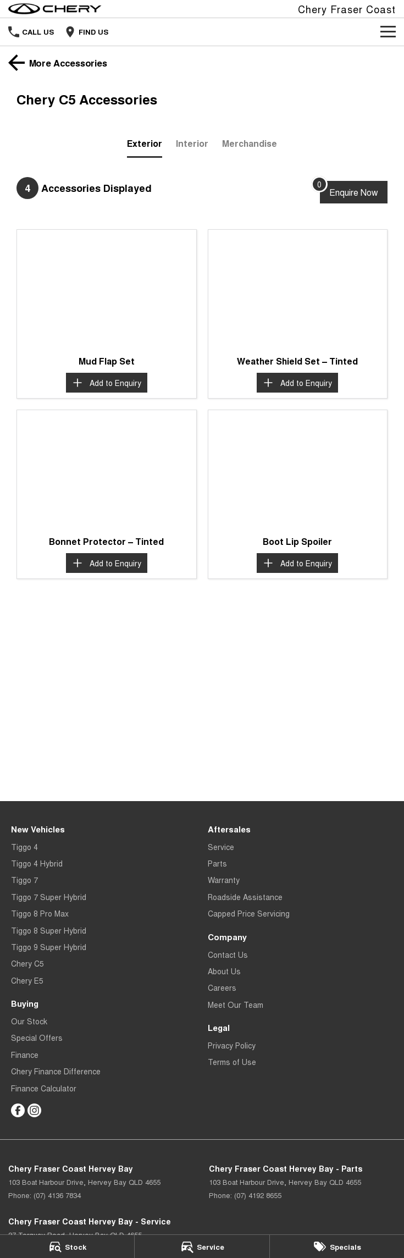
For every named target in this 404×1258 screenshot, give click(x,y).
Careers (222, 987)
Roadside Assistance (245, 896)
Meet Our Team (235, 1004)
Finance (24, 1054)
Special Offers (37, 1037)
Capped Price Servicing (249, 913)
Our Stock (29, 1021)
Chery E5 (27, 980)
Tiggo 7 (24, 879)
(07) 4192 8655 (257, 1195)
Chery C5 (27, 963)
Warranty (224, 879)
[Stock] (67, 1246)
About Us (224, 970)
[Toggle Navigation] (388, 32)
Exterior (144, 143)
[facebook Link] (18, 1110)
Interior (192, 143)
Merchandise (249, 143)
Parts (217, 863)
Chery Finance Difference (56, 1071)
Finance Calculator (43, 1088)
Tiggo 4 (24, 846)
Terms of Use (232, 1061)
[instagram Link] (34, 1110)
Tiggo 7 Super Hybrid (48, 896)
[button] (106, 289)
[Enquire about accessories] (354, 192)
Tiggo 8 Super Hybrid (48, 930)
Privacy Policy (232, 1045)
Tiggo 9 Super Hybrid (48, 946)
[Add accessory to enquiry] (106, 383)
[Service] (202, 1246)
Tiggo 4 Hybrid (37, 863)
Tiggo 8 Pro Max (40, 913)
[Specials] (337, 1246)
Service (221, 846)
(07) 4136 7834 (57, 1195)
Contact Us (228, 954)
